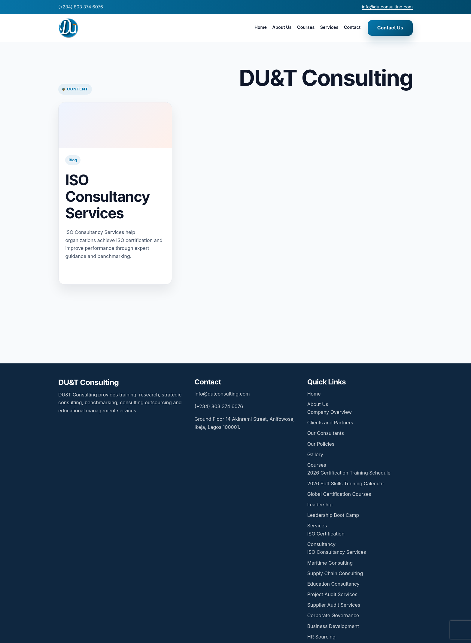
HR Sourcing (321, 637)
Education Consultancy (333, 584)
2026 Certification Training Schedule (348, 473)
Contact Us (390, 28)
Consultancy (321, 544)
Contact (352, 27)
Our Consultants (325, 433)
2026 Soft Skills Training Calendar (345, 484)
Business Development (333, 626)
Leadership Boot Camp (333, 515)
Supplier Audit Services (333, 605)
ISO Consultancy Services (107, 196)
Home (260, 27)
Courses (306, 27)
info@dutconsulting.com (387, 7)
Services (329, 27)
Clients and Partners (330, 423)
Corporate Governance (333, 615)
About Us (281, 27)
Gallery (315, 454)
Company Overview (329, 412)
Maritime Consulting (330, 563)
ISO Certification (326, 534)
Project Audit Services (332, 594)
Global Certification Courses (339, 494)
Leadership (320, 505)
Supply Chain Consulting (335, 573)
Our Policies (320, 444)
